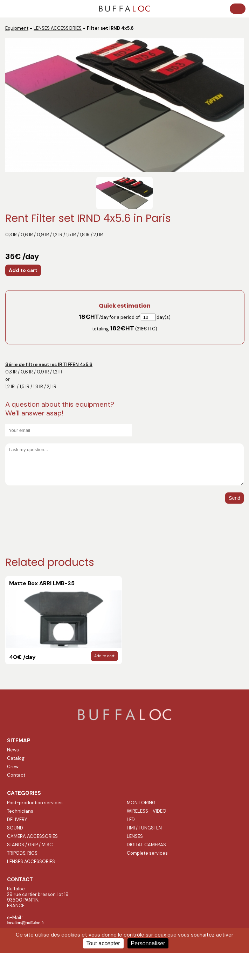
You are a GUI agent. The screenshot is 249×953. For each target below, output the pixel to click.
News (13, 750)
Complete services (147, 853)
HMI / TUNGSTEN (144, 828)
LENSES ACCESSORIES (58, 28)
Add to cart (23, 270)
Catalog (16, 758)
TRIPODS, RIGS (22, 853)
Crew (13, 767)
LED (131, 819)
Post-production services (35, 803)
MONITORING (141, 803)
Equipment (16, 28)
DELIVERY (17, 819)
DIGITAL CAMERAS (146, 845)
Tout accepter (103, 943)
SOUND (15, 828)
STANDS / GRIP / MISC (30, 845)
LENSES (135, 836)
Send (234, 498)
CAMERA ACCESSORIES (32, 836)
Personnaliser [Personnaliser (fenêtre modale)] (148, 943)
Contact (16, 775)
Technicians (20, 811)
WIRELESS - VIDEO (146, 811)
